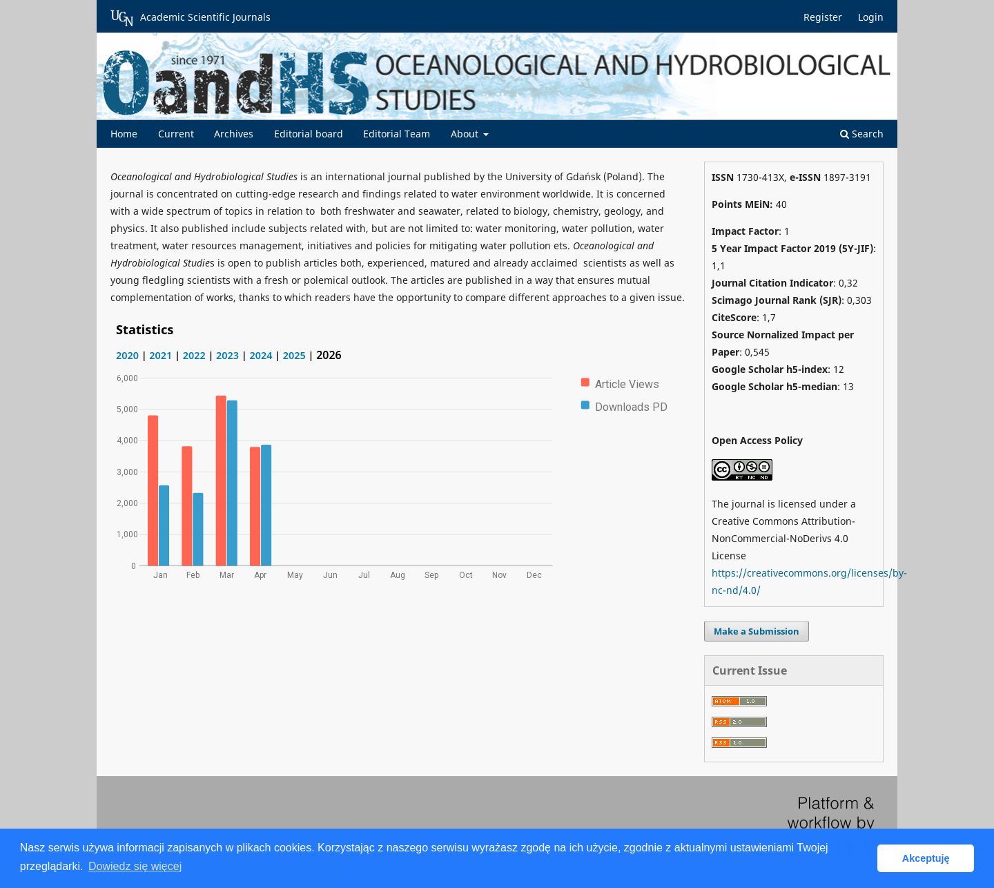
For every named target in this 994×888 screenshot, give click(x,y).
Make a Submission (756, 631)
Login (871, 16)
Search (862, 133)
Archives (233, 133)
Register (822, 16)
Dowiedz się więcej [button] (135, 866)
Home (123, 133)
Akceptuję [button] (926, 858)
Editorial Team (396, 133)
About (466, 133)
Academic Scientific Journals (190, 18)
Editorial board (308, 133)
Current (176, 133)
